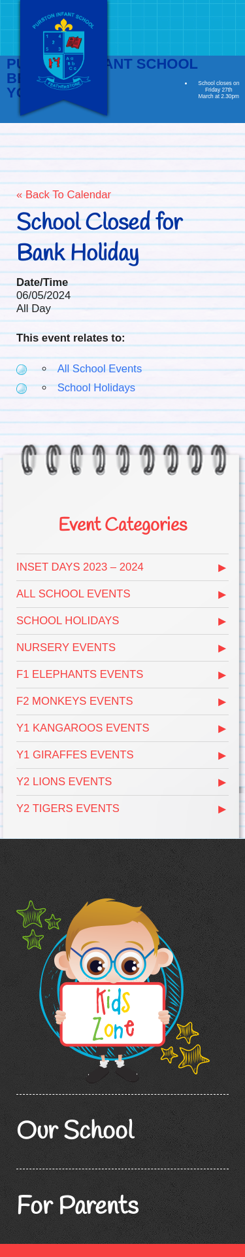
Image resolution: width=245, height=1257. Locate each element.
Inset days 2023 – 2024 (80, 567)
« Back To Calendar (63, 194)
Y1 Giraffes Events (75, 755)
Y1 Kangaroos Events (83, 728)
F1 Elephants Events (79, 674)
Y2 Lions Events (64, 781)
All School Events (99, 369)
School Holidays (96, 387)
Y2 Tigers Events (68, 808)
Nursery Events (66, 647)
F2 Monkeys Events (74, 701)
